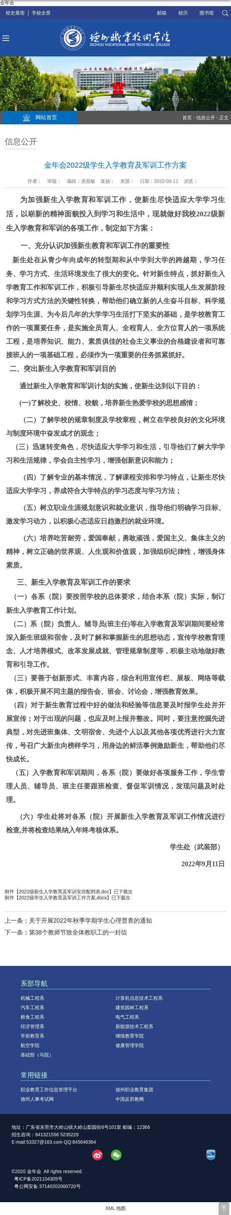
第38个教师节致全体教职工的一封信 (78, 932)
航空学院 (30, 1045)
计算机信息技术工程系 (139, 998)
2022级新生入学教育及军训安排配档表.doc (64, 891)
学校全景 (41, 13)
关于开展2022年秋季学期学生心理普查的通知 (90, 920)
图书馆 (207, 13)
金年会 (7, 2)
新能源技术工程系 (134, 1026)
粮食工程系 (32, 1017)
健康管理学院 (130, 1045)
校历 (183, 13)
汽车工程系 (32, 1007)
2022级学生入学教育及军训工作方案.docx (63, 897)
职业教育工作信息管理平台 (49, 1089)
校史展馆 (15, 13)
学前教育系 (32, 1036)
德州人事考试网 (37, 1099)
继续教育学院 (130, 1036)
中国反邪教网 (130, 1099)
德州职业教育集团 (134, 1089)
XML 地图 (115, 1208)
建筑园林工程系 (132, 1007)
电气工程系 (127, 1017)
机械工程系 (32, 998)
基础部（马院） (37, 1055)
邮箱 (161, 13)
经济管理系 (32, 1026)
